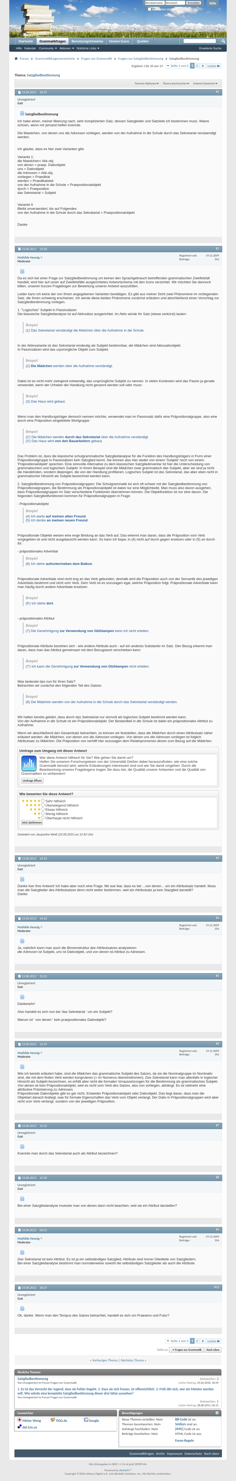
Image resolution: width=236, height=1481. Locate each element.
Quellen (143, 41)
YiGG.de (61, 1421)
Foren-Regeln (184, 1441)
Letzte (214, 66)
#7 (217, 1125)
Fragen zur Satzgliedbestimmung (140, 58)
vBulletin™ (125, 1470)
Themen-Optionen (145, 83)
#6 (217, 1044)
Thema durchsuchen (175, 83)
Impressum (174, 1454)
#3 (217, 858)
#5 (217, 976)
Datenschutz (193, 1454)
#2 (217, 248)
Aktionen (65, 48)
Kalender (30, 48)
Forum (24, 58)
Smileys (180, 1424)
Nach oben (212, 1350)
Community (46, 48)
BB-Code (181, 1419)
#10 (216, 1287)
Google (94, 1421)
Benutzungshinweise (87, 41)
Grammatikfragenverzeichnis (55, 58)
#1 (217, 92)
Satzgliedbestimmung (43, 75)
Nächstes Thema (132, 1360)
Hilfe (212, 3)
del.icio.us (30, 1427)
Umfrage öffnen (32, 780)
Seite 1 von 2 (180, 66)
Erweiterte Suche (210, 48)
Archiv (160, 1454)
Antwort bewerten (204, 83)
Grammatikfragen (52, 41)
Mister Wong (32, 1421)
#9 (217, 1229)
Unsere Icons (119, 41)
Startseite (26, 41)
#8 (217, 1177)
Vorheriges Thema (105, 1360)
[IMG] (179, 1429)
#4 (217, 918)
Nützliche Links (86, 48)
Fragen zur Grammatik (96, 58)
